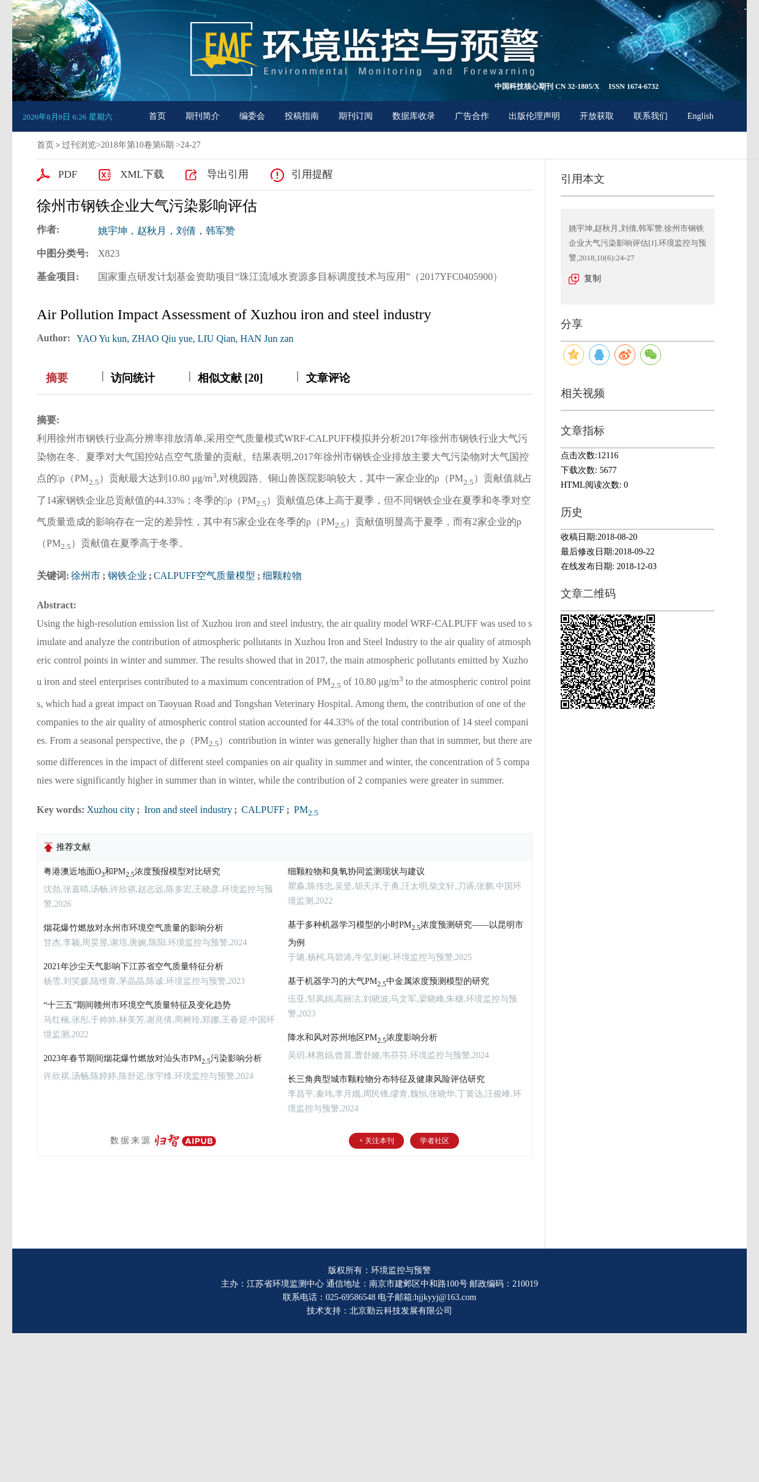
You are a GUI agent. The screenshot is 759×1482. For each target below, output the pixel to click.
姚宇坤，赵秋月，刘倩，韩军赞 (166, 230)
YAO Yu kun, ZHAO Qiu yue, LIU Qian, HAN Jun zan (185, 338)
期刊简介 (202, 116)
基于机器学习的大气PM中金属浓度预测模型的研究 (388, 981)
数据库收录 (413, 116)
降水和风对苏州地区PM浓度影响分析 (363, 1037)
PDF (67, 174)
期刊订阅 (355, 116)
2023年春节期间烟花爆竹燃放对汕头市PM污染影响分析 (152, 1058)
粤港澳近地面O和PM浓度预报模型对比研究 (131, 871)
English (700, 116)
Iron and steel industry (187, 809)
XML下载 (142, 174)
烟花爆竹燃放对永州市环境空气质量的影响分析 (133, 927)
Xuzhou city (111, 809)
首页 (157, 116)
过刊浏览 (79, 144)
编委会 (252, 116)
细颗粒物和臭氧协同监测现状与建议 (356, 871)
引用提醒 (312, 174)
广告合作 (472, 116)
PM (304, 809)
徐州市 (85, 575)
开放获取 (597, 116)
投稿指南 (302, 116)
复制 (592, 278)
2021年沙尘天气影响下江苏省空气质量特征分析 (133, 966)
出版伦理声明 (534, 116)
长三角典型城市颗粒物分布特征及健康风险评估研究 (386, 1079)
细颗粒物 (282, 575)
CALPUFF (262, 809)
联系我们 (651, 116)
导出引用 (228, 174)
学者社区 (434, 1140)
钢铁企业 (127, 575)
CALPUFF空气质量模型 (204, 575)
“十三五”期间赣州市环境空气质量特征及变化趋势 (137, 1005)
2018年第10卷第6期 (137, 144)
